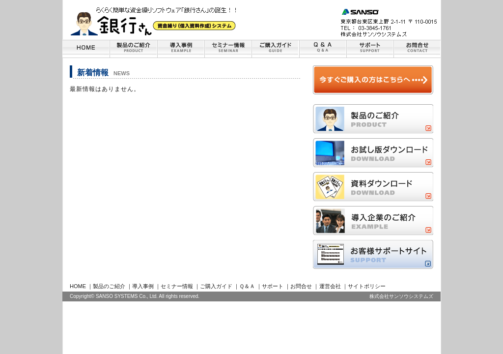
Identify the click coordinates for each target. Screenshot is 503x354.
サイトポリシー (367, 286)
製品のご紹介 (109, 286)
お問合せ (301, 286)
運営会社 (330, 286)
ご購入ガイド (216, 286)
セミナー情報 (177, 286)
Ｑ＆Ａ (247, 286)
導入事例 (143, 286)
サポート (272, 286)
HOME (78, 286)
